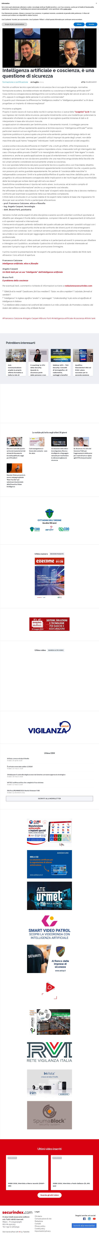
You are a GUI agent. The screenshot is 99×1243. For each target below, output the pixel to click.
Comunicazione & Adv (43, 1219)
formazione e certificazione (15, 82)
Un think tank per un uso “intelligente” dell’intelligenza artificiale (32, 272)
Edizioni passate (56, 554)
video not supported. (49, 403)
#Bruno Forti (45, 318)
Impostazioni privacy (43, 1231)
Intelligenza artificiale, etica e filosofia (20, 263)
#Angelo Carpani (31, 318)
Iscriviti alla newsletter (49, 798)
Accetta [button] (91, 24)
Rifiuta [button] (79, 24)
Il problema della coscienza (15, 280)
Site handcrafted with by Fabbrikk (15, 1232)
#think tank (90, 318)
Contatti (38, 1224)
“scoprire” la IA (82, 112)
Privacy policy (40, 1226)
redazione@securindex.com (78, 286)
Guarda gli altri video (49, 1195)
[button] (96, 3)
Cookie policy (40, 1229)
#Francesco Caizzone (12, 318)
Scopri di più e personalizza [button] (14, 24)
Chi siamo (38, 1216)
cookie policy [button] (67, 9)
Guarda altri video (56, 650)
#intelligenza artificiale (62, 318)
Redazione (39, 1221)
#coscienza (79, 318)
